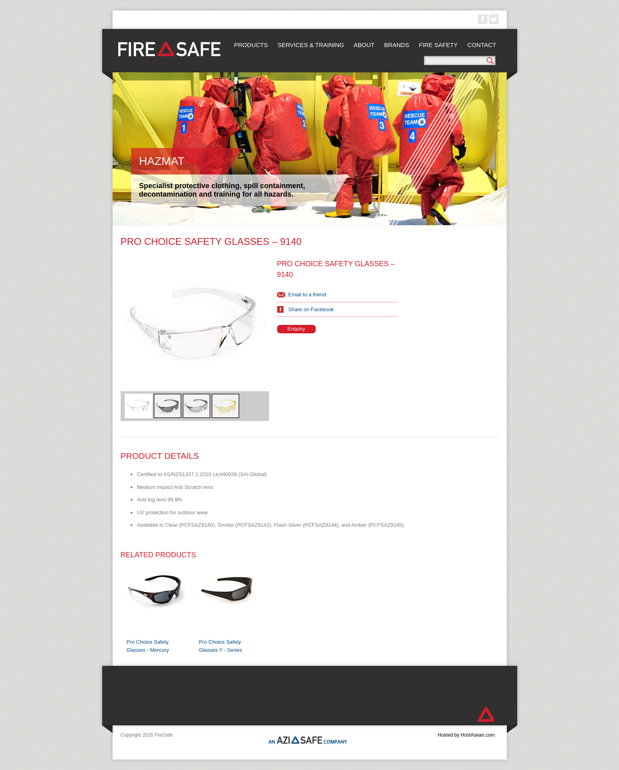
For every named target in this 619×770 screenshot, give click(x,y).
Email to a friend (307, 295)
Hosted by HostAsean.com (466, 735)
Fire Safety (438, 45)
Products (251, 45)
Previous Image (126, 324)
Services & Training (311, 45)
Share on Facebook (311, 309)
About (364, 45)
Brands (396, 45)
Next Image (263, 324)
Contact (481, 45)
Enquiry (296, 329)
